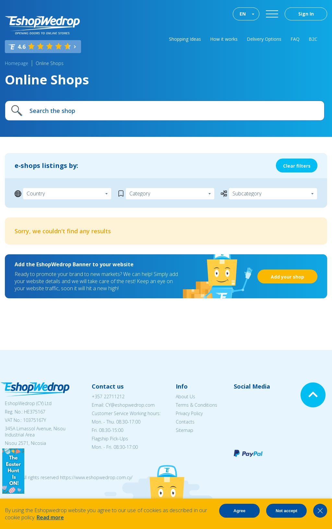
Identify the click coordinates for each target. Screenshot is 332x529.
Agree (239, 510)
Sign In (306, 14)
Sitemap (184, 430)
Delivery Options (264, 39)
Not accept (286, 510)
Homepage (16, 63)
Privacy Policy (189, 413)
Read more (50, 517)
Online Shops (50, 63)
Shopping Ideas (185, 39)
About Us (185, 396)
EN (243, 14)
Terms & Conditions (196, 405)
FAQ (295, 39)
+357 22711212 (108, 396)
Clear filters (297, 166)
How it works (224, 39)
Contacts (185, 422)
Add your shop (287, 277)
